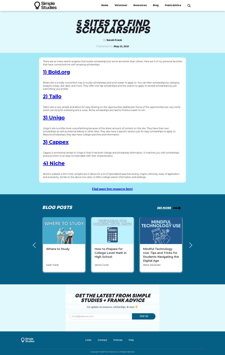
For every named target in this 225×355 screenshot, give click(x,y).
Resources (140, 5)
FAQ (131, 340)
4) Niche (54, 163)
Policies (117, 340)
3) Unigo (54, 118)
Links (88, 340)
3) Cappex (56, 142)
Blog (156, 5)
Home (104, 5)
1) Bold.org (56, 72)
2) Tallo (52, 96)
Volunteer (121, 5)
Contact (102, 340)
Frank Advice (173, 5)
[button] (37, 245)
